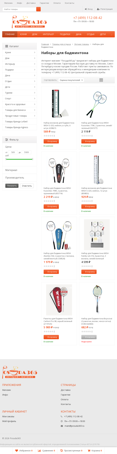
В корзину (50, 141)
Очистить (27, 185)
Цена (19, 146)
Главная (9, 34)
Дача (78, 34)
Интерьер (48, 34)
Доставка (30, 3)
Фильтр (11, 139)
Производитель (19, 177)
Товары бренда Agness (16, 127)
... (111, 34)
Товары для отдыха (61, 44)
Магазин (8, 3)
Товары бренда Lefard (16, 121)
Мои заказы (8, 416)
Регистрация (105, 9)
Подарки (65, 34)
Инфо (19, 3)
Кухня (23, 34)
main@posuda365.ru (74, 425)
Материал (19, 170)
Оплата (56, 3)
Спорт (8, 98)
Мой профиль (9, 421)
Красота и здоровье (15, 104)
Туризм (8, 92)
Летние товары (81, 44)
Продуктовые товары (16, 115)
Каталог (12, 46)
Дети (103, 34)
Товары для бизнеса (15, 110)
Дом (34, 34)
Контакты (69, 3)
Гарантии (44, 3)
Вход (88, 9)
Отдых (90, 34)
